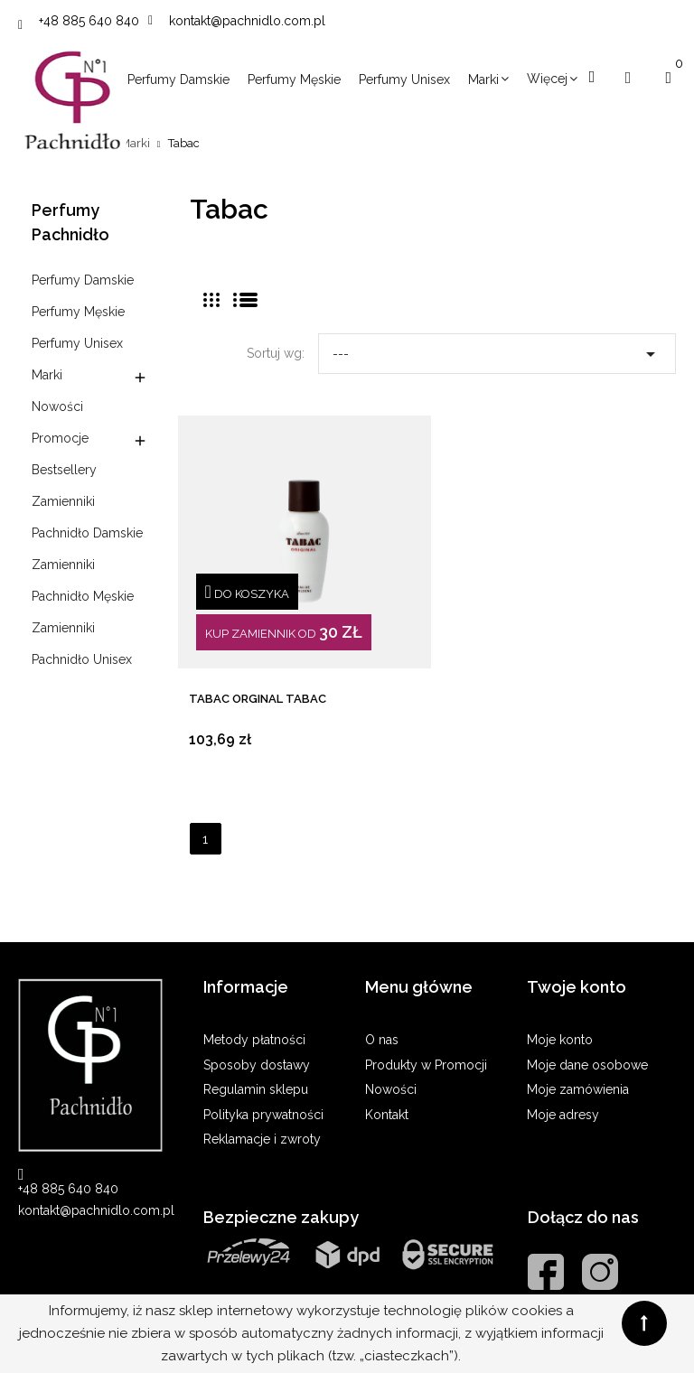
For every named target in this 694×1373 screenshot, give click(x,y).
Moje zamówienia (578, 1089)
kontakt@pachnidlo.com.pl (247, 21)
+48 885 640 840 (89, 21)
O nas (382, 1039)
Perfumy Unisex (77, 343)
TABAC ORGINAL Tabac (257, 698)
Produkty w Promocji (426, 1065)
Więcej (547, 78)
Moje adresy (563, 1114)
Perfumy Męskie (78, 311)
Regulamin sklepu (255, 1089)
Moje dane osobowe (587, 1065)
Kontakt (386, 1114)
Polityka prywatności (263, 1114)
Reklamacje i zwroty (262, 1139)
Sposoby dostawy (256, 1065)
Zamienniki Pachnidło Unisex (82, 644)
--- (497, 349)
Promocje (60, 438)
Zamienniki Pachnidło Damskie (87, 517)
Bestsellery (64, 469)
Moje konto (560, 1039)
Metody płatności (254, 1039)
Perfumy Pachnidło (70, 222)
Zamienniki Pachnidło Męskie (83, 580)
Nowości (57, 406)
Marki (47, 375)
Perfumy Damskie (83, 280)
